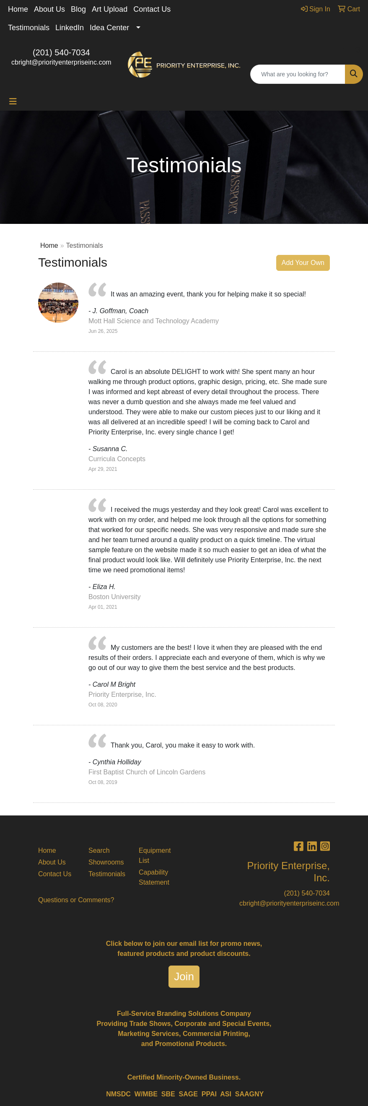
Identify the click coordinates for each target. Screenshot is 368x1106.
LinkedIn (69, 27)
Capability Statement (154, 877)
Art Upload (109, 9)
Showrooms (106, 862)
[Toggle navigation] (13, 101)
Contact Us (152, 9)
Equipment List (155, 855)
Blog (78, 9)
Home (18, 9)
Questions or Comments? (76, 899)
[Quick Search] (297, 74)
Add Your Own (303, 262)
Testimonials (28, 27)
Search (99, 850)
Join (184, 976)
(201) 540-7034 (61, 52)
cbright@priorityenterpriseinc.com (61, 62)
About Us (49, 9)
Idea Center (109, 27)
